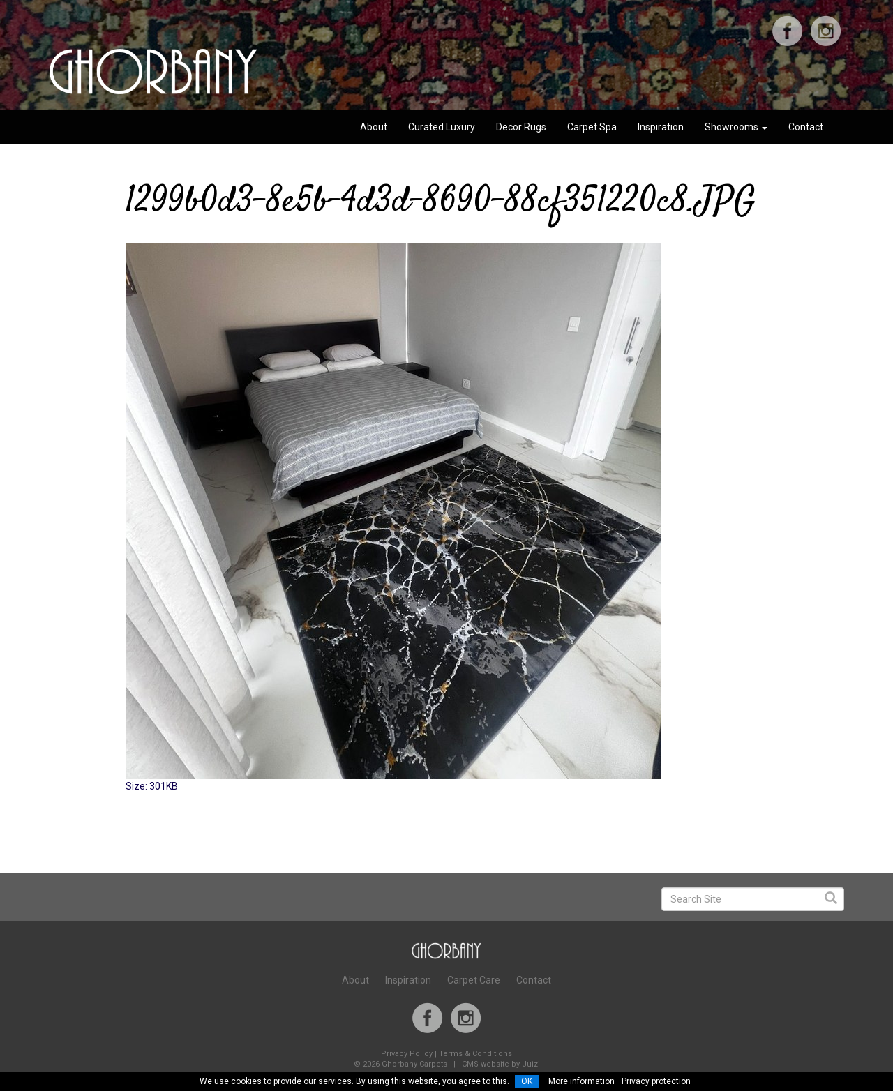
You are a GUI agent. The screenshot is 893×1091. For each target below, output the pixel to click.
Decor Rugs (521, 127)
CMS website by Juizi (501, 1064)
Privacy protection (656, 1081)
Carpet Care (473, 980)
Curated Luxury (441, 127)
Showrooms (736, 127)
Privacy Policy (407, 1053)
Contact (805, 127)
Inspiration (661, 127)
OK (526, 1081)
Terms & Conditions (475, 1053)
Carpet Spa (592, 127)
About (373, 127)
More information (581, 1081)
